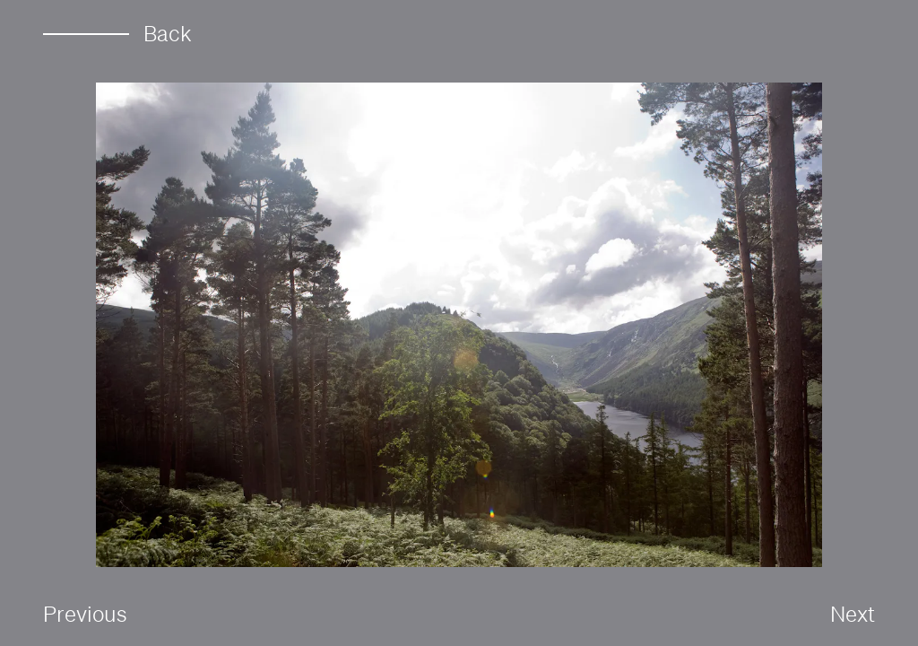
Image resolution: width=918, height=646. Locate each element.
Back (117, 34)
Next (852, 613)
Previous (85, 613)
